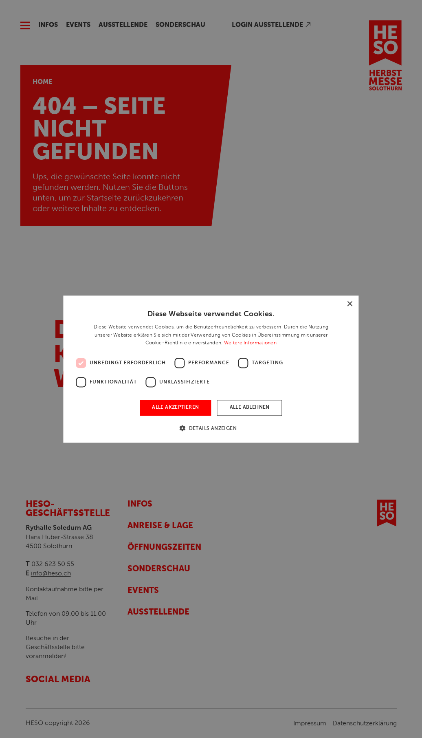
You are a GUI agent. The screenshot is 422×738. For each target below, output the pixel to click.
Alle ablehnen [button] (250, 407)
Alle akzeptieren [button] (175, 407)
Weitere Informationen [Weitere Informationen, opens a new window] (250, 343)
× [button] (350, 304)
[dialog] (211, 369)
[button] (211, 428)
